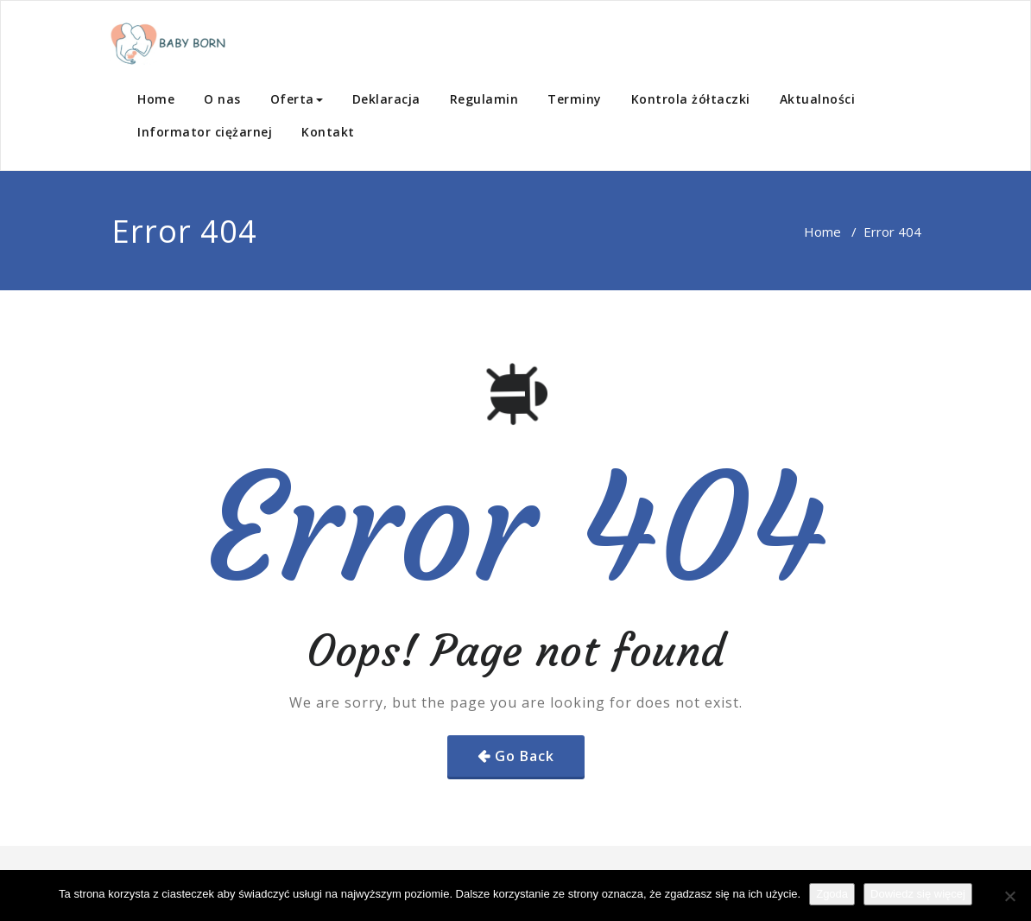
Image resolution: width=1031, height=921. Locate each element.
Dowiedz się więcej (917, 893)
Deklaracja (386, 99)
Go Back (524, 755)
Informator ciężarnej (204, 132)
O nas (222, 99)
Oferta (296, 99)
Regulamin (484, 99)
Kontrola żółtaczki (690, 99)
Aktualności (818, 99)
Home (155, 99)
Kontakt (328, 132)
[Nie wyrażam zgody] (1009, 896)
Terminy (574, 99)
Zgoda (832, 893)
